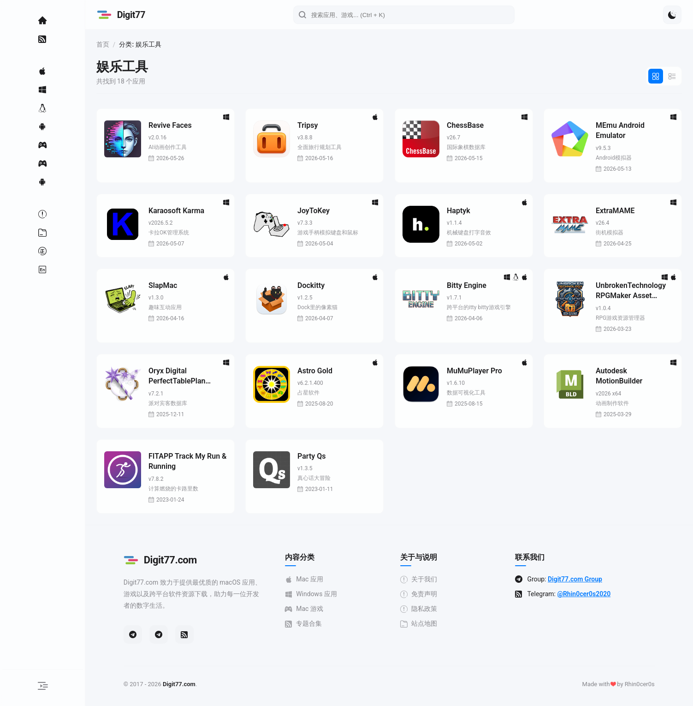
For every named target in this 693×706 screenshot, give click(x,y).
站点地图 (431, 624)
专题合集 (316, 624)
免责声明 (431, 594)
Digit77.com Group (588, 579)
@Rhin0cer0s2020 (596, 594)
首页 (128, 44)
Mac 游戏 (317, 609)
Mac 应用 (317, 579)
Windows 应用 (324, 594)
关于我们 (431, 579)
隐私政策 (431, 609)
